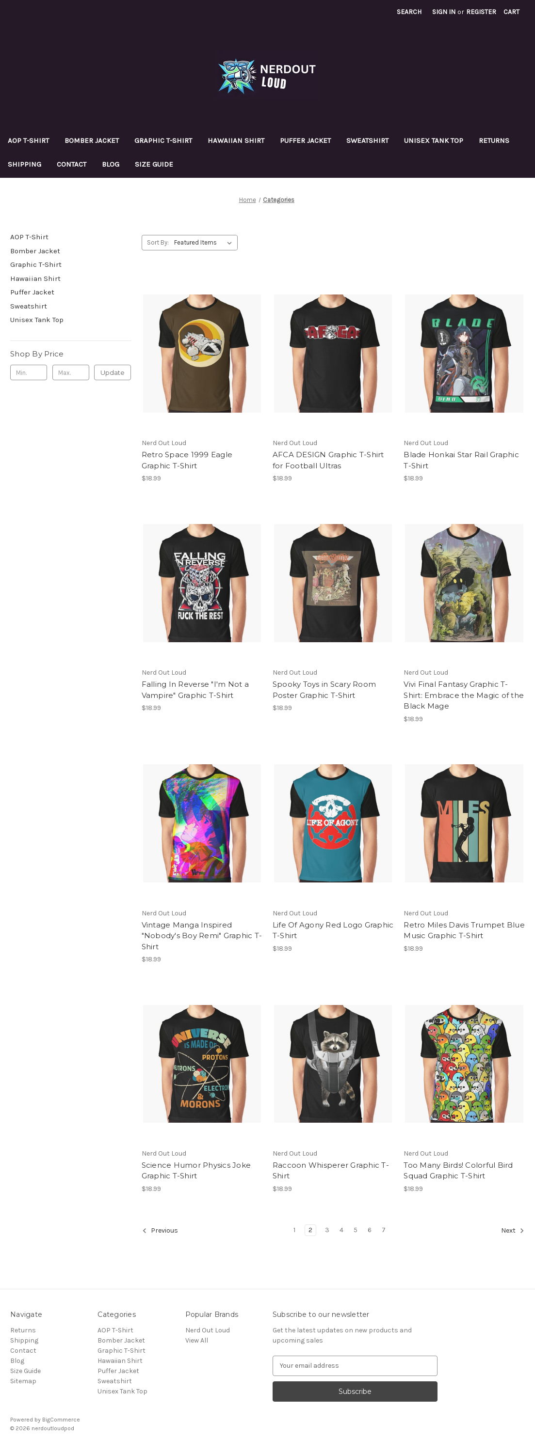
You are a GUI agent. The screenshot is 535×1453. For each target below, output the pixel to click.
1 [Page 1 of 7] (294, 1230)
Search (409, 12)
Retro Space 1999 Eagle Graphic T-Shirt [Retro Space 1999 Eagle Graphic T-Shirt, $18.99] (187, 460)
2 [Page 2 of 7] (310, 1230)
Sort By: (158, 242)
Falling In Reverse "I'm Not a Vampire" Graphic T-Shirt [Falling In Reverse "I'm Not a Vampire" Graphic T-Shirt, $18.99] (195, 690)
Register (481, 12)
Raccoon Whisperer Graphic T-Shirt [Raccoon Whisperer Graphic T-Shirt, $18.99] (331, 1170)
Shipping (24, 164)
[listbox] (205, 242)
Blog (110, 164)
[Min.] (28, 372)
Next (512, 1231)
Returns (494, 140)
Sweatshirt (367, 140)
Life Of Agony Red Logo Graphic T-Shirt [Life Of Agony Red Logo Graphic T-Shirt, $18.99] (333, 930)
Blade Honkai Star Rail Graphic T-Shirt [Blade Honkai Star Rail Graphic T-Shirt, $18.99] (461, 460)
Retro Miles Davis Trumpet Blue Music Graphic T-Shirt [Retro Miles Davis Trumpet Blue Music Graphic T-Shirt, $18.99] (464, 930)
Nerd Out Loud (207, 1330)
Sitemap (23, 1381)
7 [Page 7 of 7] (384, 1230)
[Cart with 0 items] (511, 12)
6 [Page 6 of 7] (370, 1230)
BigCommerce (61, 1419)
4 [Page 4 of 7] (341, 1230)
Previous (160, 1231)
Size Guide (154, 164)
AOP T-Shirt (28, 140)
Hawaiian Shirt (236, 140)
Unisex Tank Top (433, 140)
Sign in (443, 12)
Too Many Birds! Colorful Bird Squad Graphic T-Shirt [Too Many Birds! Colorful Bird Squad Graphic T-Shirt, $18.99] (458, 1170)
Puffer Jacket (305, 140)
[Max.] (70, 372)
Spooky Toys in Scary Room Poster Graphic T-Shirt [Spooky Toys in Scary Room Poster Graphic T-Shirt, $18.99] (324, 690)
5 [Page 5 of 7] (355, 1230)
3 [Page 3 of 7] (327, 1230)
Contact (71, 164)
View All (196, 1340)
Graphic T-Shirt (163, 140)
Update (112, 372)
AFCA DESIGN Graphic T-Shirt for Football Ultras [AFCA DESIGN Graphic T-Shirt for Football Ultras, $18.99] (328, 460)
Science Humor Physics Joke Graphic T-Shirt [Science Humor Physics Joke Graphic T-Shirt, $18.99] (196, 1170)
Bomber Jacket (92, 140)
